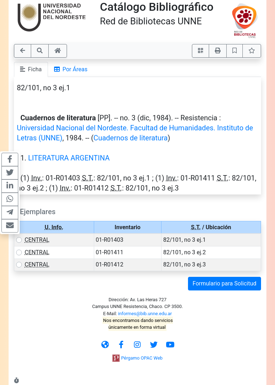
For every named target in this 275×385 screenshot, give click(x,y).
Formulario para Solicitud (224, 283)
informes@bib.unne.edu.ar (145, 313)
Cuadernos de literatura (130, 138)
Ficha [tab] (31, 69)
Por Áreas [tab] (71, 69)
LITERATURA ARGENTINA (69, 158)
